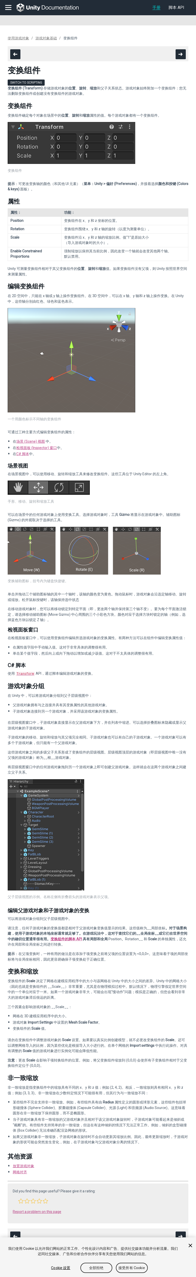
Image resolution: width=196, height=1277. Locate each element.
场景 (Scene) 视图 (30, 441)
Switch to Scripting (26, 82)
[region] (98, 1257)
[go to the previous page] (15, 54)
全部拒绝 (96, 1268)
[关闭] (190, 1245)
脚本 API (176, 7)
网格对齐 (20, 1172)
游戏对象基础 (46, 38)
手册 (156, 7)
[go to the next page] (181, 54)
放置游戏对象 (23, 1165)
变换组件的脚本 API (66, 938)
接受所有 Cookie (131, 1268)
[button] (21, 1200)
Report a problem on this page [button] (37, 1211)
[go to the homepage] (51, 7)
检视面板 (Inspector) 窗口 (36, 448)
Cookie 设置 (60, 1268)
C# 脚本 (22, 454)
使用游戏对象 (18, 38)
